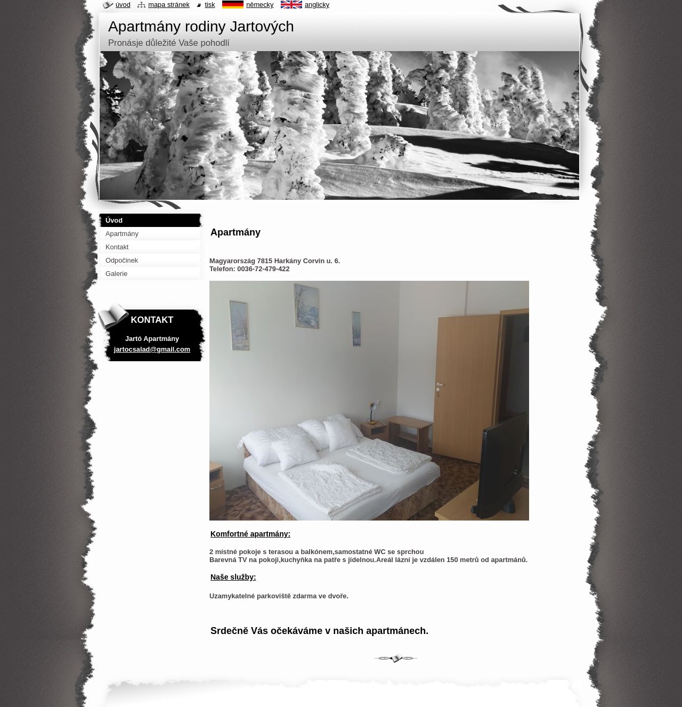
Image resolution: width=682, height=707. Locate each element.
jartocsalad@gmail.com (152, 349)
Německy (259, 5)
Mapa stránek (169, 5)
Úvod (123, 5)
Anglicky (317, 5)
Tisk (210, 5)
